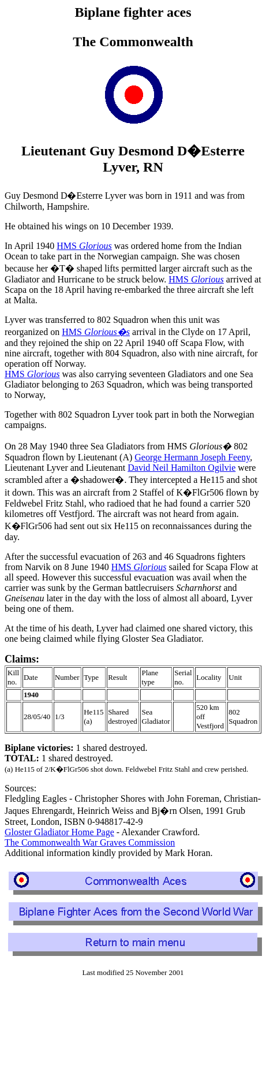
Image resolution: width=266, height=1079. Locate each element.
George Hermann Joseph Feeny (192, 457)
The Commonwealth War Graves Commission (90, 842)
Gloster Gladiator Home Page (59, 832)
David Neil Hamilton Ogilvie (181, 467)
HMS (84, 246)
